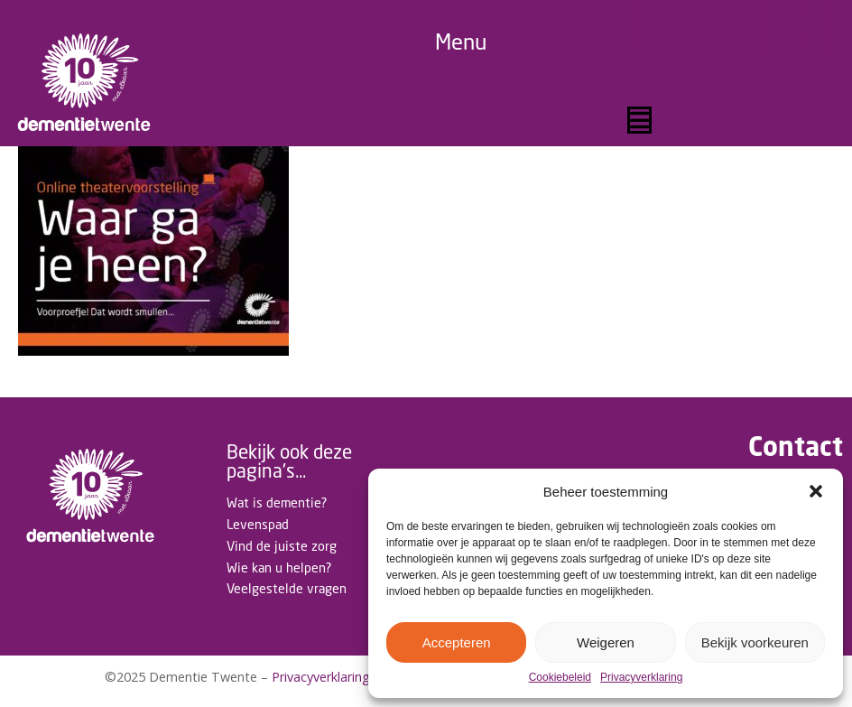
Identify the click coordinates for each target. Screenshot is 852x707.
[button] (816, 491)
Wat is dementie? (277, 502)
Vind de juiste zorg (282, 545)
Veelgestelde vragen (287, 588)
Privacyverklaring (641, 678)
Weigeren (605, 642)
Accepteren (456, 642)
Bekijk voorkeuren (755, 642)
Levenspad (258, 524)
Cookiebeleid (560, 678)
